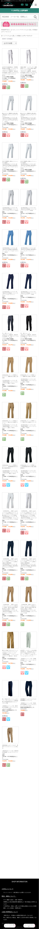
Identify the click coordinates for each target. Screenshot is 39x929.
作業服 (35, 30)
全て (2, 35)
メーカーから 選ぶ (30, 925)
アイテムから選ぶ (27, 30)
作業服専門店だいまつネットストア (11, 30)
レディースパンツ (27, 35)
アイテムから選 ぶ (10, 925)
